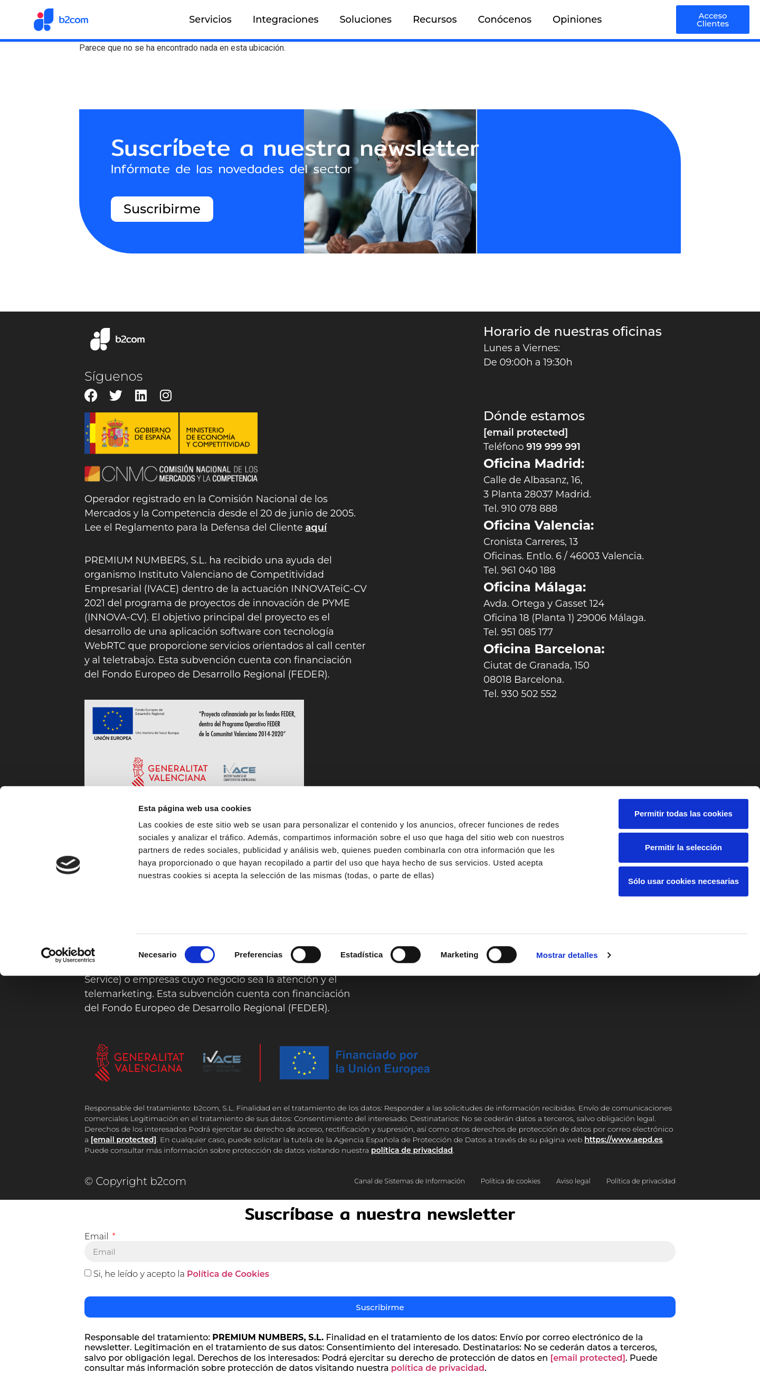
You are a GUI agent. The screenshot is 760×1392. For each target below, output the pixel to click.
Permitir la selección (671, 1263)
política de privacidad (412, 1150)
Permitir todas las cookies (672, 1230)
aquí (316, 527)
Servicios (210, 19)
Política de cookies (520, 1178)
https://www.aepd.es (623, 1139)
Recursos (435, 19)
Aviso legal (611, 1178)
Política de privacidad (466, 1189)
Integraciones (286, 19)
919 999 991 (553, 447)
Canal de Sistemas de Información (367, 1178)
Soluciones (365, 19)
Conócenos (504, 19)
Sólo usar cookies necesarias (671, 1297)
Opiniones (577, 19)
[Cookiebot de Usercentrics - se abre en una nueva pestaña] (68, 1371)
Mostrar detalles (567, 1371)
